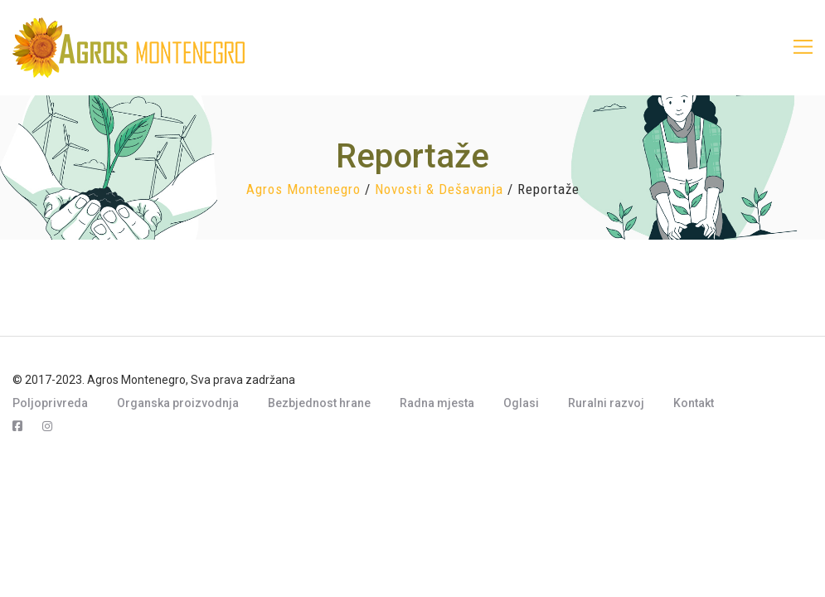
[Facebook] (17, 426)
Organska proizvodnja (178, 403)
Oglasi (521, 403)
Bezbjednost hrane (319, 403)
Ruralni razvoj (606, 403)
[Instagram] (47, 426)
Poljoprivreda (50, 403)
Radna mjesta (437, 403)
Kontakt (693, 403)
